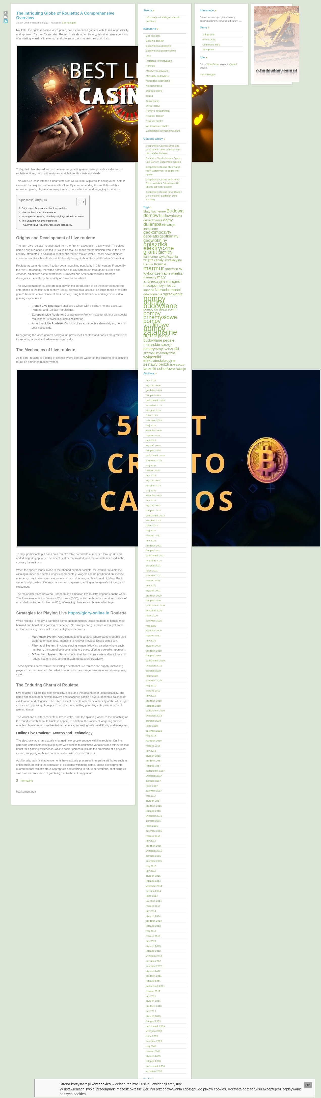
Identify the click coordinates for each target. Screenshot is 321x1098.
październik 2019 (155, 660)
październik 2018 (155, 710)
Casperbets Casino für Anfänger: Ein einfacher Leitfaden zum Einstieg (164, 195)
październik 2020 (155, 605)
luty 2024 (151, 475)
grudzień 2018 (154, 700)
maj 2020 (151, 625)
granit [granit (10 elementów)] (150, 252)
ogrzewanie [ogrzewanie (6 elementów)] (173, 294)
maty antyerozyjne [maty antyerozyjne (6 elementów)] (154, 279)
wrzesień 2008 (154, 1071)
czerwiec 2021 (154, 575)
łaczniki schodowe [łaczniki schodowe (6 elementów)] (159, 368)
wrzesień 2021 (154, 560)
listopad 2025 (153, 395)
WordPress (212, 64)
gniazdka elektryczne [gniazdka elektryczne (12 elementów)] (158, 246)
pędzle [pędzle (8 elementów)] (150, 335)
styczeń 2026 (153, 385)
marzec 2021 (153, 580)
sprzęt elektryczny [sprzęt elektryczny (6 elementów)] (157, 346)
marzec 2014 (153, 905)
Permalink (26, 780)
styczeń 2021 (153, 590)
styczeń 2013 (153, 946)
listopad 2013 (153, 925)
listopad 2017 (153, 765)
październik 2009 (155, 1026)
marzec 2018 (153, 745)
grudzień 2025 (154, 390)
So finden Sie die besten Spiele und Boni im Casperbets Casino (163, 160)
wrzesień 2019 (154, 665)
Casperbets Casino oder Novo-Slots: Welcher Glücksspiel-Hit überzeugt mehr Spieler (163, 183)
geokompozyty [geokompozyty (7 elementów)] (157, 232)
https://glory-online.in (88, 613)
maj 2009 (151, 1046)
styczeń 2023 (153, 505)
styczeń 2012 (153, 971)
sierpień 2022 (153, 520)
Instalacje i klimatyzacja (159, 60)
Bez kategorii (69, 22)
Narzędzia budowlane (158, 80)
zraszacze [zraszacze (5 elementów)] (176, 364)
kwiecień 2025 (154, 430)
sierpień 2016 (153, 820)
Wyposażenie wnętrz (157, 126)
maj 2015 (151, 866)
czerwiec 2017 (154, 790)
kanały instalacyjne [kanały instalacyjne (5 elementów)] (168, 260)
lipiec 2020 (152, 615)
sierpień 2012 (153, 961)
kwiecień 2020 (154, 630)
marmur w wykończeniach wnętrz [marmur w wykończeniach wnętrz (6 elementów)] (162, 271)
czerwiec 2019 (154, 680)
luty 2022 (151, 540)
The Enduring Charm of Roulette (39, 220)
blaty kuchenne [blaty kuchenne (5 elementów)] (154, 211)
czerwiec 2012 (154, 966)
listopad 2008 (153, 1061)
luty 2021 (151, 585)
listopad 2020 (153, 600)
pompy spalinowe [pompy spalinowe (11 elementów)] (156, 323)
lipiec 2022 (152, 525)
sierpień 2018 (153, 720)
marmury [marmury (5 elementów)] (149, 277)
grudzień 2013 (154, 920)
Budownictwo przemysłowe (161, 50)
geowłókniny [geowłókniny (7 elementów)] (155, 240)
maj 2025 (151, 425)
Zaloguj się (208, 34)
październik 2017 (155, 770)
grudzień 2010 (154, 1006)
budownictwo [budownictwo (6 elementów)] (170, 215)
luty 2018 (151, 750)
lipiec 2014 (152, 895)
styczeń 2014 (153, 916)
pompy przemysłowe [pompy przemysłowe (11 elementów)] (160, 315)
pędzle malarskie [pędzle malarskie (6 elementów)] (158, 342)
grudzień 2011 (154, 975)
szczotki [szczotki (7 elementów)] (171, 348)
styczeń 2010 (153, 1016)
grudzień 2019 (154, 650)
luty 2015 (151, 870)
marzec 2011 (153, 991)
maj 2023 (151, 490)
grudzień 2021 (154, 545)
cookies (105, 1084)
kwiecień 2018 (154, 740)
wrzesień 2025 (154, 405)
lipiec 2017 (152, 785)
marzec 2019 (153, 690)
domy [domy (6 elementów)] (168, 220)
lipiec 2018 (152, 725)
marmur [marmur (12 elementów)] (153, 268)
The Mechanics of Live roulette (38, 212)
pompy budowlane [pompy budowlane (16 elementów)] (160, 304)
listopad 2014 (153, 880)
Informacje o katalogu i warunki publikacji (163, 19)
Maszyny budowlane (157, 70)
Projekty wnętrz (154, 121)
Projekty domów (155, 115)
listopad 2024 (153, 450)
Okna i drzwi (152, 105)
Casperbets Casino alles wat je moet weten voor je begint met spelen (163, 170)
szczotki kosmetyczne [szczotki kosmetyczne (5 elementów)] (159, 353)
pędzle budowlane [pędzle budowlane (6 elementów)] (156, 338)
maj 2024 (151, 465)
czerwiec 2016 (154, 830)
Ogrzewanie (152, 101)
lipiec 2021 (152, 570)
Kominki (150, 65)
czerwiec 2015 (154, 861)
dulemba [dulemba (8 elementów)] (152, 224)
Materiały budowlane (157, 76)
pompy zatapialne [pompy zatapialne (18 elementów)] (160, 330)
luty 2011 (151, 996)
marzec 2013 (153, 936)
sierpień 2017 (153, 780)
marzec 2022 (153, 535)
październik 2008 (155, 1066)
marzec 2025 (153, 435)
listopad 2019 (153, 655)
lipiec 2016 (152, 825)
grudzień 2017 (154, 760)
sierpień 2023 (153, 485)
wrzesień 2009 (154, 1031)
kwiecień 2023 (154, 495)
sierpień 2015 (153, 855)
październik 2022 (155, 515)
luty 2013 (151, 941)
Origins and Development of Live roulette (44, 208)
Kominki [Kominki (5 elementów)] (160, 264)
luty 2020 (151, 640)
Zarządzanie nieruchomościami (163, 130)
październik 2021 (155, 555)
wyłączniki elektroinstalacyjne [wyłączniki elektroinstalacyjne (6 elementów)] (159, 359)
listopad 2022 (153, 510)
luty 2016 (151, 840)
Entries (209, 39)
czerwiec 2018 (154, 730)
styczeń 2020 (153, 645)
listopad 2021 (153, 550)
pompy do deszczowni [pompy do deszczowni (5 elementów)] (159, 309)
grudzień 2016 (154, 805)
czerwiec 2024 (154, 460)
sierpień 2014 (153, 891)
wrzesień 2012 (154, 955)
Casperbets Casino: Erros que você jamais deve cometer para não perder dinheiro (163, 149)
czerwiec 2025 (154, 420)
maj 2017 (151, 795)
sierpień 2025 (153, 410)
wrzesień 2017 (154, 775)
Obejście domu (154, 90)
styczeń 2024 (153, 480)
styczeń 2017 (153, 800)
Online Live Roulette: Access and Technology (49, 225)
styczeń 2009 (153, 1056)
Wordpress (208, 49)
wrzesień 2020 (154, 610)
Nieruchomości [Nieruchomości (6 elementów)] (167, 290)
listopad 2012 (153, 950)
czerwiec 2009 (154, 1041)
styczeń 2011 (153, 1000)
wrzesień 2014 (154, 886)
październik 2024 (155, 455)
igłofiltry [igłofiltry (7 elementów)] (165, 252)
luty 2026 (151, 380)
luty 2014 (151, 911)
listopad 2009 (153, 1021)
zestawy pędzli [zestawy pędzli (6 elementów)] (156, 364)
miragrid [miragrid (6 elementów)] (173, 281)
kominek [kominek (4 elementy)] (148, 264)
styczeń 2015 (153, 875)
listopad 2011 (153, 981)
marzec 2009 (153, 1051)
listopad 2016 (153, 810)
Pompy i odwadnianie (158, 110)
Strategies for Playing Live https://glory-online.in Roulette (52, 216)
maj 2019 (151, 685)
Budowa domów (155, 40)
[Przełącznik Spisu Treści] (78, 202)
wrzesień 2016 (154, 815)
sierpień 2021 (153, 565)
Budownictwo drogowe (158, 45)
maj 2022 (151, 530)
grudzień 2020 (154, 595)
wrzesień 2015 (154, 850)
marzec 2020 (153, 635)
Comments (211, 44)
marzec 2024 (153, 470)
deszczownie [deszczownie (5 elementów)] (153, 220)
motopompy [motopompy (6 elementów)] (153, 285)
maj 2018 (151, 735)
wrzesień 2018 (154, 715)
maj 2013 (151, 930)
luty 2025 (151, 440)
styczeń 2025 (153, 445)
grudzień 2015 (154, 845)
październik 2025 (155, 400)
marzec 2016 (153, 835)
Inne (148, 55)
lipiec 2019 (152, 675)
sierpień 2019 (153, 670)
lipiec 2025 (152, 415)
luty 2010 (151, 1011)
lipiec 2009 (152, 1036)
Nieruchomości (154, 85)
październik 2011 (155, 986)
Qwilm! (233, 64)
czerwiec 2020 (154, 620)
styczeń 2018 (153, 755)
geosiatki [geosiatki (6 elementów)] (151, 236)
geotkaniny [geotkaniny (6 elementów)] (168, 236)
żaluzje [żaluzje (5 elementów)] (181, 369)
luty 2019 (151, 695)
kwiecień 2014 (154, 900)
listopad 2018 (153, 705)
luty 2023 (151, 500)
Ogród (149, 95)
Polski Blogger (208, 74)
